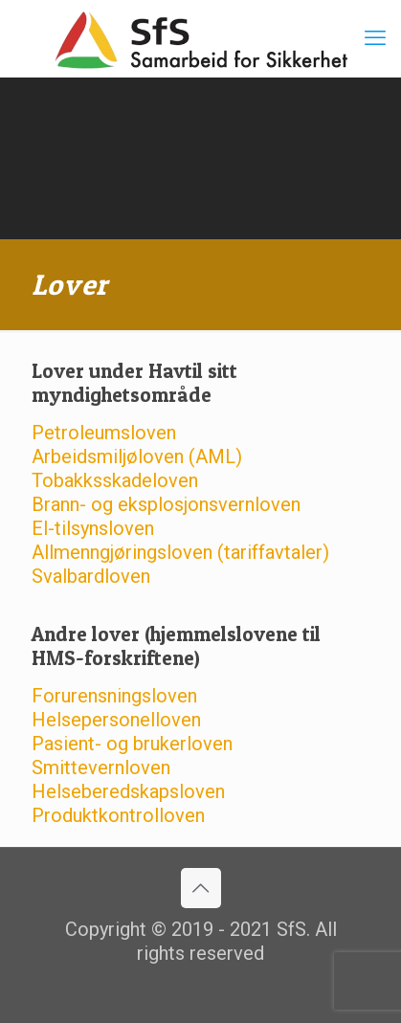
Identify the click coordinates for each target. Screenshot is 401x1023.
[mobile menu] (375, 38)
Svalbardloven (91, 576)
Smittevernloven (101, 767)
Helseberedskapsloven (128, 791)
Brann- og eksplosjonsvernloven (166, 504)
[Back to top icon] (201, 888)
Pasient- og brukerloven (132, 743)
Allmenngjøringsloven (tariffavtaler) (180, 552)
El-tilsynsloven (93, 528)
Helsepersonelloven (116, 719)
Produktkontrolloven (118, 815)
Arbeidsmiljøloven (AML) (137, 456)
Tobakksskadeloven (115, 480)
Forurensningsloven (114, 695)
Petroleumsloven (104, 432)
